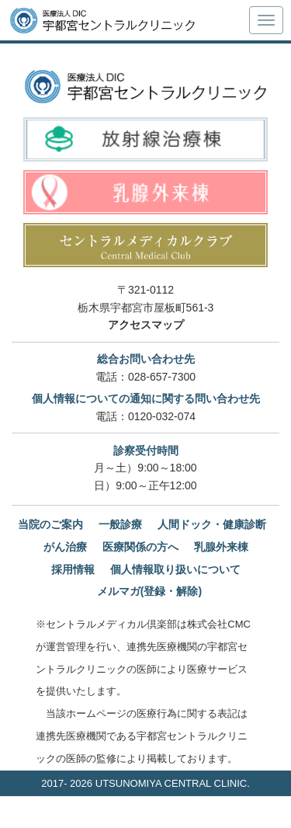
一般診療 (120, 524)
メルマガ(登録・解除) (149, 591)
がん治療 (65, 547)
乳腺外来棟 (221, 547)
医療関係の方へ (140, 547)
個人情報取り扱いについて (175, 569)
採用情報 (73, 569)
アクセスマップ (146, 324)
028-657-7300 (162, 377)
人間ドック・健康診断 (212, 524)
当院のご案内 (50, 524)
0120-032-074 (162, 416)
